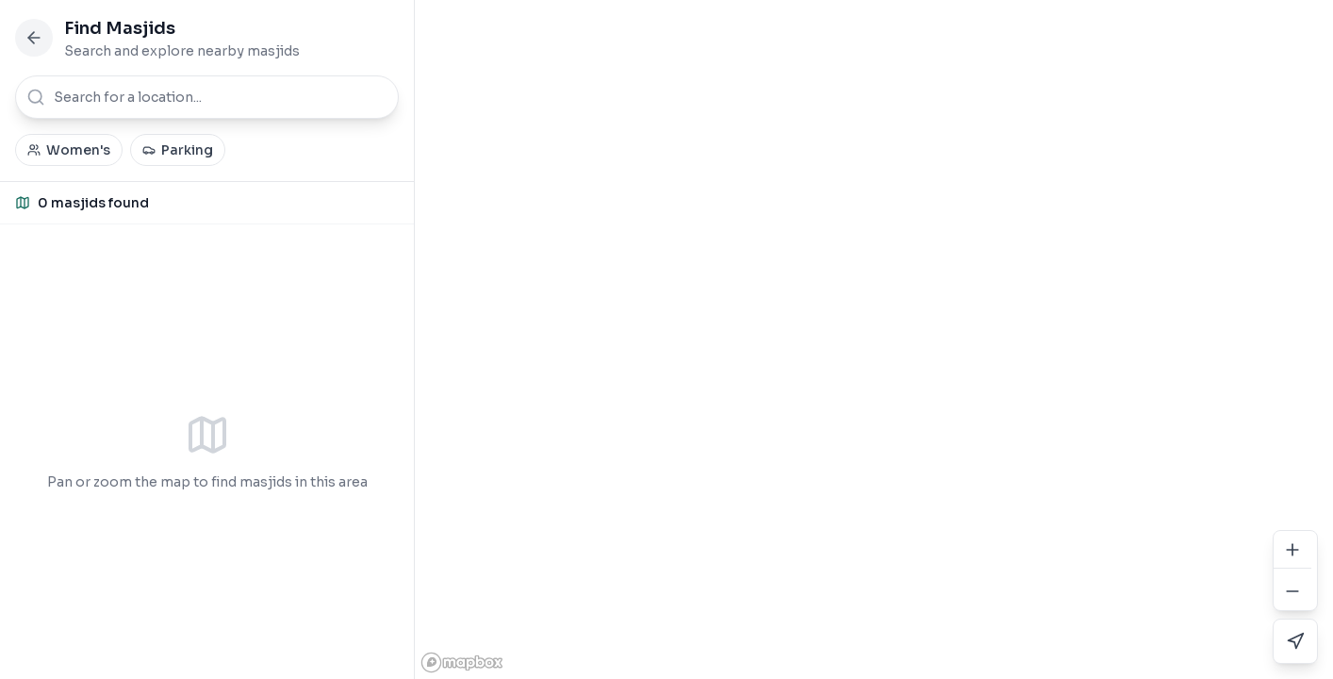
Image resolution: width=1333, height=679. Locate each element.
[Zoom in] (1292, 550)
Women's (68, 149)
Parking (177, 149)
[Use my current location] (1295, 641)
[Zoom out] (1292, 591)
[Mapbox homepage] (461, 662)
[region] (874, 339)
